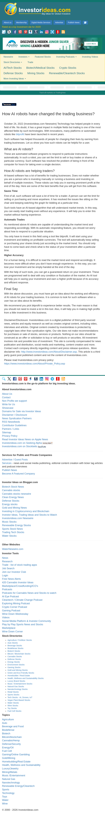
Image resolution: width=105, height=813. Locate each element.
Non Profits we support (14, 400)
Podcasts (7, 589)
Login (5, 575)
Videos (6, 617)
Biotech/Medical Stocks (40, 67)
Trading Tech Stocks (13, 532)
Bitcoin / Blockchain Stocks (19, 654)
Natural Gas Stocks (16, 686)
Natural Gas (8, 779)
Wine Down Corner (12, 631)
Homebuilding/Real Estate (16, 761)
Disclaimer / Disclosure (14, 415)
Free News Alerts (11, 579)
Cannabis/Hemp (11, 740)
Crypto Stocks (67, 67)
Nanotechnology (11, 782)
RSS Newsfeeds (11, 421)
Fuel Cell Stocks (14, 711)
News (5, 558)
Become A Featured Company (18, 473)
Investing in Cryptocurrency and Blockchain (25, 511)
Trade (30, 62)
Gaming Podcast (11, 610)
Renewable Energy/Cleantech (18, 786)
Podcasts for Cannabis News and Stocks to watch (29, 593)
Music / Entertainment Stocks (20, 684)
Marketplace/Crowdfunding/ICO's (20, 586)
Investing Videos (90, 57)
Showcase (7, 408)
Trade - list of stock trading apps (19, 564)
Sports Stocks (13, 695)
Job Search (8, 568)
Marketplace (8, 628)
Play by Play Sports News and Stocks (22, 624)
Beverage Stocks (15, 645)
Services (6, 463)
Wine (5, 803)
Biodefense (8, 730)
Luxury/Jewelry (10, 768)
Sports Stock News (12, 529)
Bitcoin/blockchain (12, 737)
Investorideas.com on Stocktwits (19, 446)
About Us (7, 394)
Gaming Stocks (14, 667)
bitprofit (20, 134)
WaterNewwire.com (12, 549)
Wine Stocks (13, 705)
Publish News (74, 22)
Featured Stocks (43, 57)
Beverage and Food (13, 726)
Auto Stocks (13, 643)
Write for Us (8, 404)
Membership (21, 22)
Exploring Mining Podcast (16, 603)
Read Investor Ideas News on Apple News (25, 439)
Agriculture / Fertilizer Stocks (20, 640)
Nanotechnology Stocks (18, 689)
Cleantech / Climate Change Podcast (22, 600)
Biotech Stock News (13, 486)
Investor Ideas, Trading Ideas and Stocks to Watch (29, 514)
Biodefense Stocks (15, 648)
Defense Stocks (13, 73)
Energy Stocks (14, 662)
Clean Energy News (13, 497)
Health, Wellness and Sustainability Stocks (26, 678)
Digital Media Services (40, 22)
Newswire (8, 57)
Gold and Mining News (14, 507)
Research (7, 561)
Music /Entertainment (13, 775)
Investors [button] (23, 57)
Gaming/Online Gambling (16, 754)
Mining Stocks (35, 73)
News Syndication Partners (17, 418)
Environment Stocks (16, 665)
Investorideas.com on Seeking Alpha (22, 443)
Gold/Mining (8, 758)
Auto (4, 723)
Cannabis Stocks (15, 656)
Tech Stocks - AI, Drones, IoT (20, 697)
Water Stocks (9, 535)
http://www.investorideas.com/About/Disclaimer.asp (49, 351)
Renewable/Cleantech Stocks (67, 73)
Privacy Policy (9, 436)
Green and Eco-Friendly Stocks (21, 673)
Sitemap (6, 432)
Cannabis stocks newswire (16, 493)
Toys (4, 796)
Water (5, 800)
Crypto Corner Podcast (14, 607)
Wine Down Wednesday (15, 614)
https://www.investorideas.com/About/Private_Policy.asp (34, 363)
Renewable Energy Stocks (16, 525)
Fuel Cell (7, 751)
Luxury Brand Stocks (16, 681)
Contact (6, 397)
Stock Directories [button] (13, 62)
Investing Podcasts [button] (66, 57)
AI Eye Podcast (10, 596)
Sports (5, 789)
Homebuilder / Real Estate (19, 675)
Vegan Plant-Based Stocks (19, 700)
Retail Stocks (13, 692)
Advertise (59, 22)
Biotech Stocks (14, 651)
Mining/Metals (9, 772)
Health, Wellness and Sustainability (21, 765)
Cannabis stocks (11, 490)
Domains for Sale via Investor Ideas (21, 411)
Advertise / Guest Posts (15, 459)
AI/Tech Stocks (13, 67)
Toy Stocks (12, 708)
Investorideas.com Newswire (17, 518)
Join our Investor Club (14, 572)
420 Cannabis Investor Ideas (17, 582)
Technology (8, 793)
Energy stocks (10, 504)
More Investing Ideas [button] (15, 78)
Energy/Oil (8, 747)
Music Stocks (9, 521)
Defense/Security (11, 744)
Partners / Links (10, 429)
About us (7, 22)
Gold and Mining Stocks (18, 670)
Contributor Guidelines (14, 425)
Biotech (6, 733)
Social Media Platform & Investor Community (26, 621)
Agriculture (8, 719)
